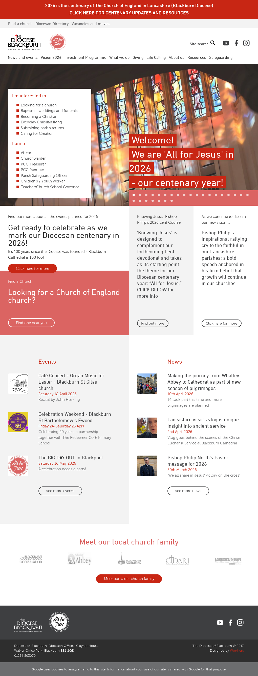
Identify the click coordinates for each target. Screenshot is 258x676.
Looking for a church (39, 105)
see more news (188, 491)
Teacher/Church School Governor (50, 187)
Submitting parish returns (42, 128)
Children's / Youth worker (43, 181)
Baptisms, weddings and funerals (49, 111)
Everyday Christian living (41, 122)
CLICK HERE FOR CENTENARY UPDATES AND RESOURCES (129, 12)
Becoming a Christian (39, 117)
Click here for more (32, 269)
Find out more (152, 323)
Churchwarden (34, 158)
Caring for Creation (37, 134)
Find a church (20, 23)
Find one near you (31, 323)
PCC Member (32, 170)
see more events (60, 491)
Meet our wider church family (129, 579)
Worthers (237, 650)
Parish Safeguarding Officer (44, 176)
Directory (52, 23)
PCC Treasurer (33, 164)
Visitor (26, 153)
